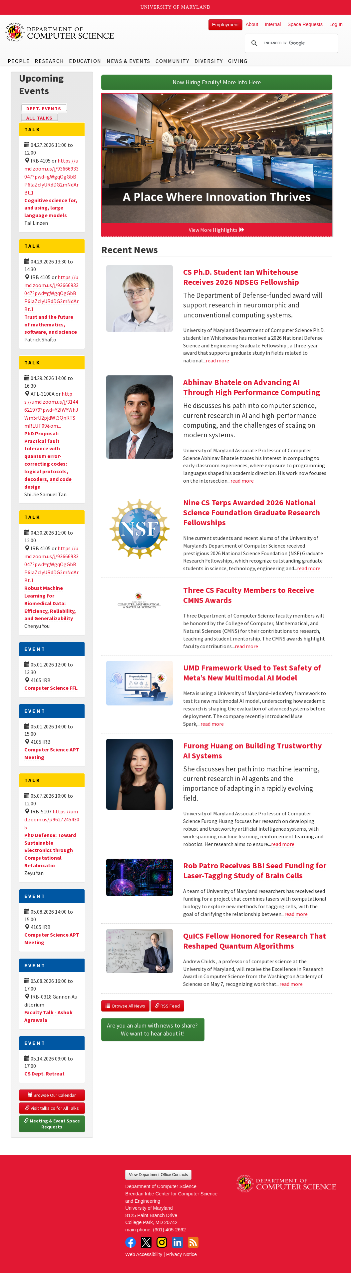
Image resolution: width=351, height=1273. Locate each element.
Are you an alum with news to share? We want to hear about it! (153, 1029)
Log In (336, 24)
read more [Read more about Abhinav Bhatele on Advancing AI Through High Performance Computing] (242, 480)
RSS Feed (167, 1006)
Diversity (208, 61)
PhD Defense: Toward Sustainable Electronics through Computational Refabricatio (50, 850)
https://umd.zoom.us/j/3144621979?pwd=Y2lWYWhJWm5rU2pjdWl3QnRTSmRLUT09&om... (51, 409)
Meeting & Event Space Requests (52, 1124)
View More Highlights (217, 229)
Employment (225, 24)
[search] (290, 43)
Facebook (130, 1242)
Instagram (162, 1242)
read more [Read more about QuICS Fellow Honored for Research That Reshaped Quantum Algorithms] (291, 984)
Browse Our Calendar (52, 1095)
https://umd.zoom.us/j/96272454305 (51, 819)
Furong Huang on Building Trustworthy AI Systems (252, 750)
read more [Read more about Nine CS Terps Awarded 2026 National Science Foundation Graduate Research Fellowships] (308, 568)
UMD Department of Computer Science (60, 32)
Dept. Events (46, 108)
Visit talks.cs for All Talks (52, 1108)
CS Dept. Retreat (44, 1073)
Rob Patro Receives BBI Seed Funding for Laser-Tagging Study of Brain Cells (254, 870)
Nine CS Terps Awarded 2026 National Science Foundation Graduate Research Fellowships (251, 512)
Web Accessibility (143, 1254)
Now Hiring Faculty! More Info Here (217, 82)
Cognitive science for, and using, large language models (50, 208)
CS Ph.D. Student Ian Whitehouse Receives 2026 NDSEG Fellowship (241, 277)
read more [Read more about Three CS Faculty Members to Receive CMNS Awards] (246, 646)
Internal (273, 24)
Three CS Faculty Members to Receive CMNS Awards (248, 595)
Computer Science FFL (51, 687)
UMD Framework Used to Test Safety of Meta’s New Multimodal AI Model (252, 672)
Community (172, 61)
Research (49, 61)
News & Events (129, 61)
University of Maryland (176, 7)
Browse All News (125, 1006)
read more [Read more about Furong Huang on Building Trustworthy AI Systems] (282, 844)
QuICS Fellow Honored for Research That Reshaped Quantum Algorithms (254, 941)
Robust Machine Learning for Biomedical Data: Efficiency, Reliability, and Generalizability (50, 603)
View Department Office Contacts (158, 1174)
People (19, 61)
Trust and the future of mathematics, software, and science (50, 324)
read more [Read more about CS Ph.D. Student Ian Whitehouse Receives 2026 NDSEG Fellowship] (217, 360)
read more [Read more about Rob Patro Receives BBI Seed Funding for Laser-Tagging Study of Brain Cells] (296, 914)
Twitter (146, 1242)
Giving (238, 61)
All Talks (39, 118)
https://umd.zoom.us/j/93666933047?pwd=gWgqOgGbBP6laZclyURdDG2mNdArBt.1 (51, 176)
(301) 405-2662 (169, 1229)
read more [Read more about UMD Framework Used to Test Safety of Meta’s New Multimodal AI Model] (212, 723)
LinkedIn (177, 1242)
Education (85, 61)
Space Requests (305, 24)
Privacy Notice (181, 1254)
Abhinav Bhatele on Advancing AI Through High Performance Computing (251, 387)
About (252, 24)
